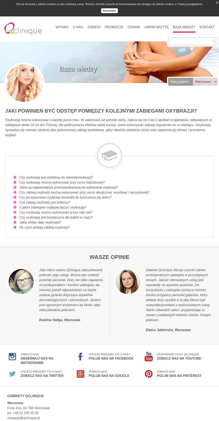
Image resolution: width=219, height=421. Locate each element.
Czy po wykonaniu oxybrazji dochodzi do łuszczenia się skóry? (65, 195)
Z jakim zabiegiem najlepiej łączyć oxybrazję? (52, 205)
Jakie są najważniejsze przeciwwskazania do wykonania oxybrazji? (68, 185)
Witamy (62, 24)
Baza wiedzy (184, 24)
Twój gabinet (179, 79)
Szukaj (214, 38)
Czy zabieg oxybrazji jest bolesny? (44, 200)
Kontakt (207, 24)
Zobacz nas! (37, 354)
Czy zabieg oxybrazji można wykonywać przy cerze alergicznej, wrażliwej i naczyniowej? (84, 190)
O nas (78, 24)
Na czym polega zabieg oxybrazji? (44, 225)
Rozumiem (109, 10)
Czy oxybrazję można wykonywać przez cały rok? (55, 210)
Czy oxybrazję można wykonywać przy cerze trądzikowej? (62, 180)
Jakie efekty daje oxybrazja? (40, 220)
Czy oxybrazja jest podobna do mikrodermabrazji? (56, 175)
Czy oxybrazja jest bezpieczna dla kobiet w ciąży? (56, 215)
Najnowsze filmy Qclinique (179, 354)
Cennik (134, 24)
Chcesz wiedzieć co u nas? (111, 354)
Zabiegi (93, 24)
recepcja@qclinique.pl (23, 415)
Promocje (114, 24)
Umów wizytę (156, 24)
